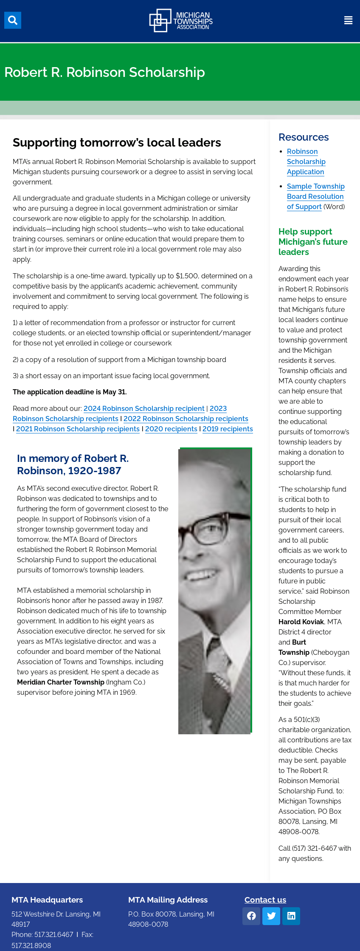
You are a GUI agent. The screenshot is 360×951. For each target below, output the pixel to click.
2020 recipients (171, 429)
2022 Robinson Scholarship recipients (186, 419)
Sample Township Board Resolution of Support (316, 196)
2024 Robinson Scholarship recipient (144, 409)
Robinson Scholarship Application (306, 161)
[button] (12, 18)
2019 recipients (227, 429)
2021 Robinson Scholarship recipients (78, 429)
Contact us (265, 899)
